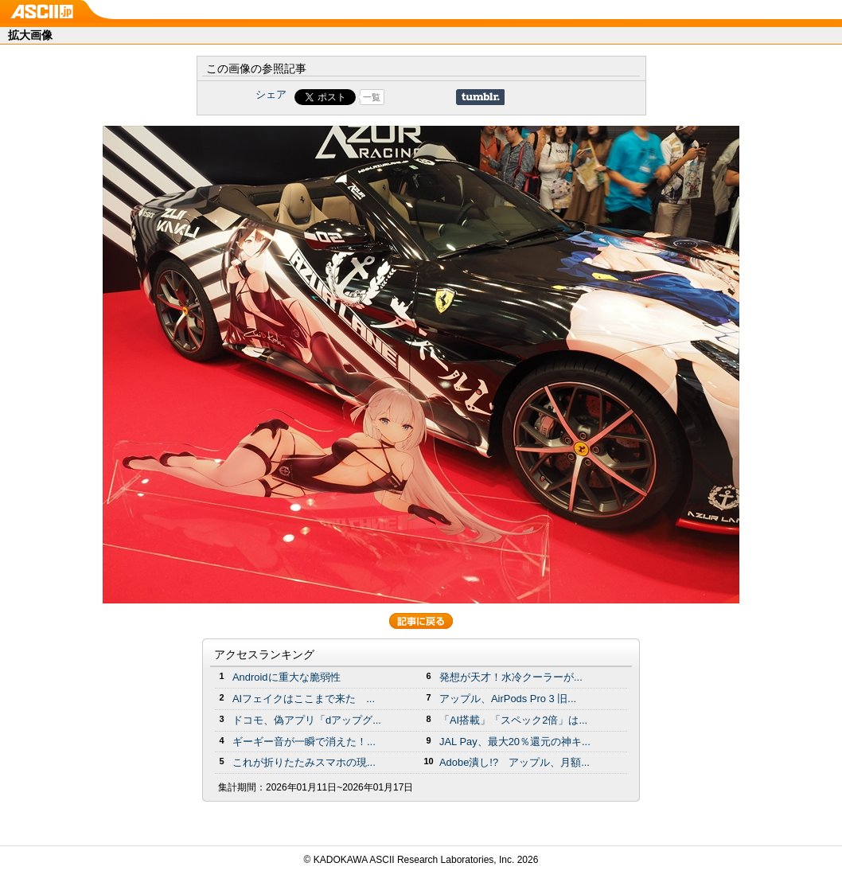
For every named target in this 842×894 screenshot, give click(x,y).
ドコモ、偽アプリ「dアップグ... (306, 720)
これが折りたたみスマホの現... (304, 762)
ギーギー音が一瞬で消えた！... (304, 742)
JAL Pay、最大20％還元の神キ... (515, 742)
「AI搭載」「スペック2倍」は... (513, 720)
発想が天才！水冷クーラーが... (511, 677)
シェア (271, 94)
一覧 (371, 97)
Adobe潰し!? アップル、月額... (514, 762)
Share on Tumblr (480, 97)
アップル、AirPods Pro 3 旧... (507, 699)
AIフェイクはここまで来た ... (303, 699)
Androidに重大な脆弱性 (286, 677)
